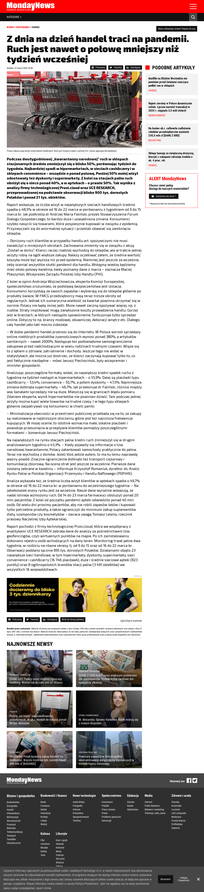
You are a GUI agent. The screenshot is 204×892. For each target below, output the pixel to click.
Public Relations (152, 805)
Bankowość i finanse (54, 796)
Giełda (44, 809)
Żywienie (175, 827)
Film (43, 839)
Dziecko (130, 802)
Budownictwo (13, 802)
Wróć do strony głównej (73, 619)
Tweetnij (116, 67)
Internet (76, 809)
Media (149, 796)
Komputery (78, 812)
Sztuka (44, 850)
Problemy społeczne (111, 816)
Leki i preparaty (178, 812)
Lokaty (44, 820)
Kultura (45, 833)
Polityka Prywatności (184, 879)
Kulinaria (60, 846)
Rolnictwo (11, 827)
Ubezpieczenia (14, 841)
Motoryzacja (12, 816)
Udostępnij (133, 67)
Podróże (60, 853)
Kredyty (44, 816)
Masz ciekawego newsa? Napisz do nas (176, 28)
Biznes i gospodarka (18, 27)
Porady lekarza (178, 820)
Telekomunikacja (15, 830)
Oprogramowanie (81, 816)
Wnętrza (60, 860)
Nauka (130, 805)
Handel (36, 27)
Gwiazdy (60, 842)
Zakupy (59, 864)
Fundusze (45, 805)
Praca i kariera (108, 809)
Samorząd (106, 820)
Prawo (105, 812)
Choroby (175, 802)
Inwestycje (46, 812)
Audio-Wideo (79, 802)
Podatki (105, 805)
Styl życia (60, 857)
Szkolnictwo (132, 809)
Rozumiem (166, 879)
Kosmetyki (176, 805)
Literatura (45, 842)
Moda (58, 850)
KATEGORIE (14, 17)
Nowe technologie (84, 796)
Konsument (107, 802)
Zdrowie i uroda (181, 796)
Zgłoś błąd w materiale (131, 620)
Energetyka (12, 805)
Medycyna (176, 816)
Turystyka (11, 838)
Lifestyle (61, 833)
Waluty (44, 823)
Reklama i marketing (154, 809)
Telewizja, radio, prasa (155, 812)
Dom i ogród (61, 839)
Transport (11, 834)
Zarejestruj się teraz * (164, 196)
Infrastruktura (13, 813)
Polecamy (98, 67)
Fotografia (77, 805)
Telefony (77, 820)
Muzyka (44, 846)
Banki (43, 802)
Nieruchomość (13, 820)
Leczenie (175, 809)
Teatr (43, 853)
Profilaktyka (177, 823)
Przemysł (11, 823)
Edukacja (133, 796)
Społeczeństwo (111, 796)
